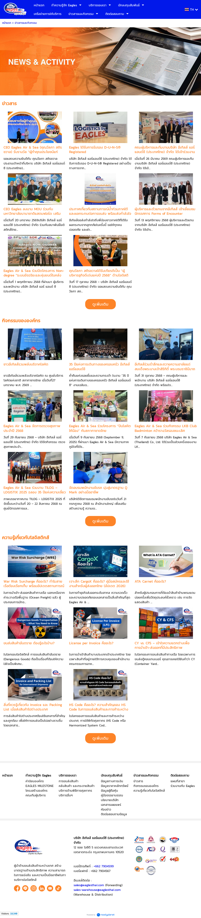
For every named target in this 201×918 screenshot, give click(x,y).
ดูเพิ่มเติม (100, 304)
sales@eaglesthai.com (89, 885)
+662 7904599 (104, 866)
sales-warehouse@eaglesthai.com (97, 889)
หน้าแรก (6, 23)
